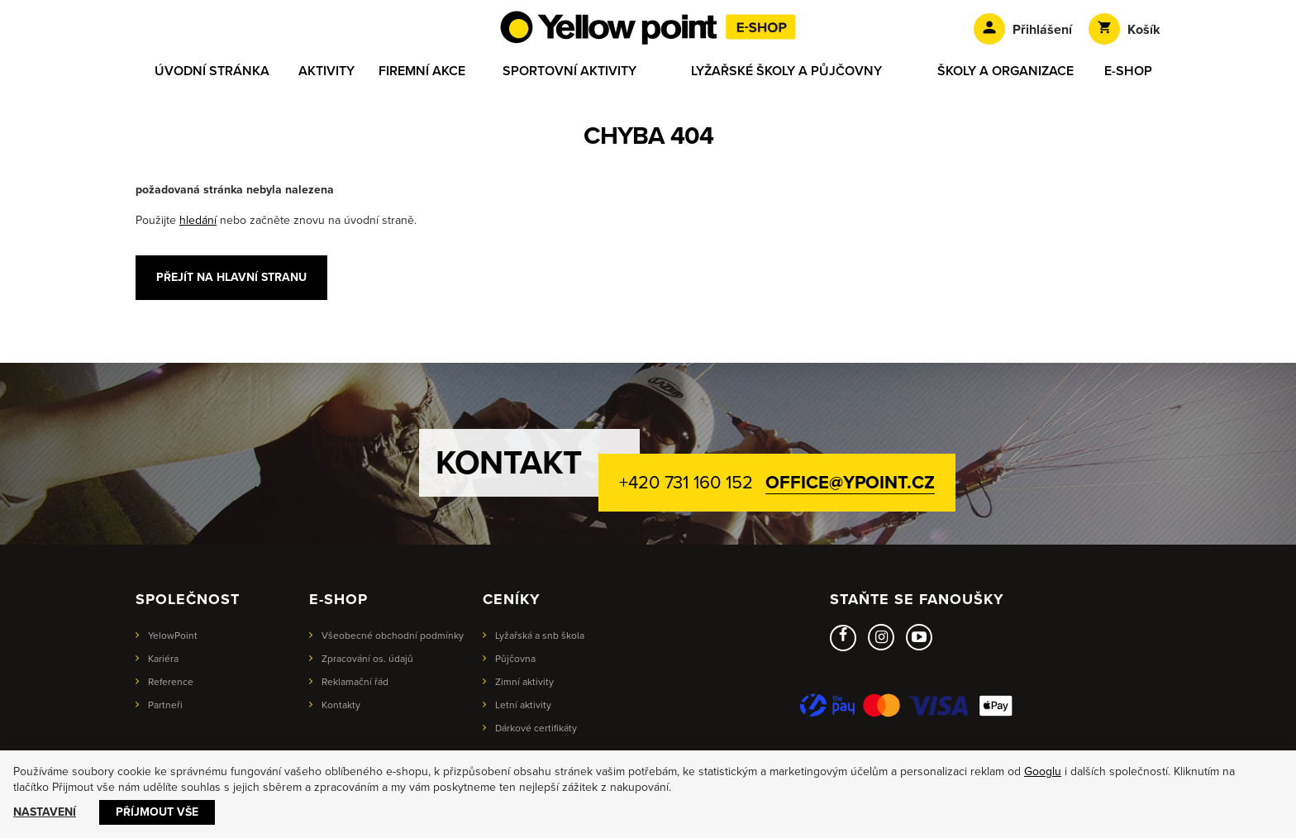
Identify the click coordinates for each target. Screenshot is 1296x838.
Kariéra (163, 658)
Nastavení (44, 812)
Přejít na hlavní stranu (231, 277)
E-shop (1128, 71)
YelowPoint (173, 635)
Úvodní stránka (212, 71)
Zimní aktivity (524, 682)
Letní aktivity (523, 705)
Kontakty (341, 705)
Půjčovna (515, 658)
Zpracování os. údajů (367, 658)
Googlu (1042, 771)
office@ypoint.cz (849, 482)
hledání (198, 220)
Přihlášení (1023, 29)
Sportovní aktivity (569, 71)
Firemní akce (422, 71)
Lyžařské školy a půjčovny (786, 71)
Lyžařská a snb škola (539, 635)
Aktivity (326, 71)
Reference (170, 682)
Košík (1124, 29)
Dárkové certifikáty (536, 728)
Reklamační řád (355, 682)
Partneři (165, 705)
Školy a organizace (1005, 71)
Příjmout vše (157, 812)
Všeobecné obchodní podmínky (393, 635)
